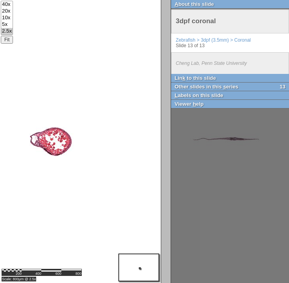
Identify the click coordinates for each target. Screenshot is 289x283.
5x (7, 24)
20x (7, 11)
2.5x (7, 31)
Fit (6, 39)
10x (7, 18)
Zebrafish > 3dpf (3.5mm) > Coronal (213, 40)
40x (7, 4)
